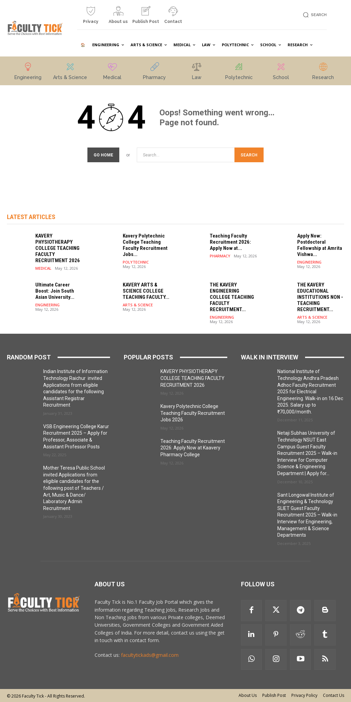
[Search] (249, 155)
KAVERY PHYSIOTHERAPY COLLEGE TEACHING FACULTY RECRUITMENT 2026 (57, 248)
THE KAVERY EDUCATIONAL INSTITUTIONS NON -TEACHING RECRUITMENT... (320, 297)
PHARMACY (220, 256)
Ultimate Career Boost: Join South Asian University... (54, 291)
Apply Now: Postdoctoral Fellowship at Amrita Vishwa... (319, 245)
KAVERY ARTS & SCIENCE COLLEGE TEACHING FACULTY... (146, 291)
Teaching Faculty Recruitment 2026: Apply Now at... (230, 242)
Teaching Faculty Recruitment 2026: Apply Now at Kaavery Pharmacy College (192, 447)
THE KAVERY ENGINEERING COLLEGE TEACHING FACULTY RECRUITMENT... (232, 297)
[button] (314, 15)
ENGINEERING (309, 262)
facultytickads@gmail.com (150, 655)
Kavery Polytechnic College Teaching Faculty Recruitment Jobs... (145, 245)
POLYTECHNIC (136, 262)
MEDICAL (43, 268)
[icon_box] (91, 17)
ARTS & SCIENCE (138, 305)
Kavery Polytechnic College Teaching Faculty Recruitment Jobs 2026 (192, 413)
